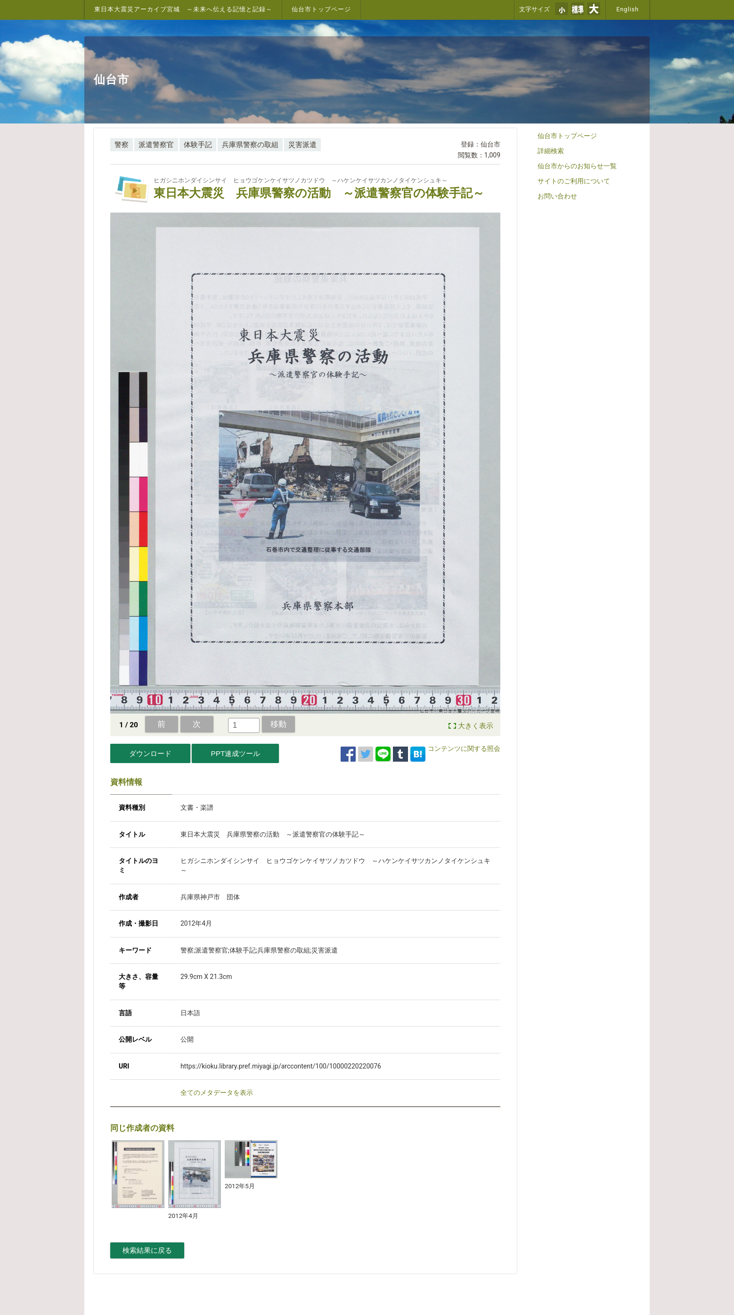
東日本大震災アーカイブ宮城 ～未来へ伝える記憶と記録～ (183, 9)
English (627, 9)
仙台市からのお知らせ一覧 (577, 166)
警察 (121, 144)
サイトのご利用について (574, 181)
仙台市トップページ (321, 9)
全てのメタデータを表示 (216, 1092)
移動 (278, 724)
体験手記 (198, 144)
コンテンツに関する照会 (464, 748)
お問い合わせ (557, 196)
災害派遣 (302, 144)
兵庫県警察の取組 (250, 144)
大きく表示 (475, 726)
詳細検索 (551, 151)
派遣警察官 (156, 144)
